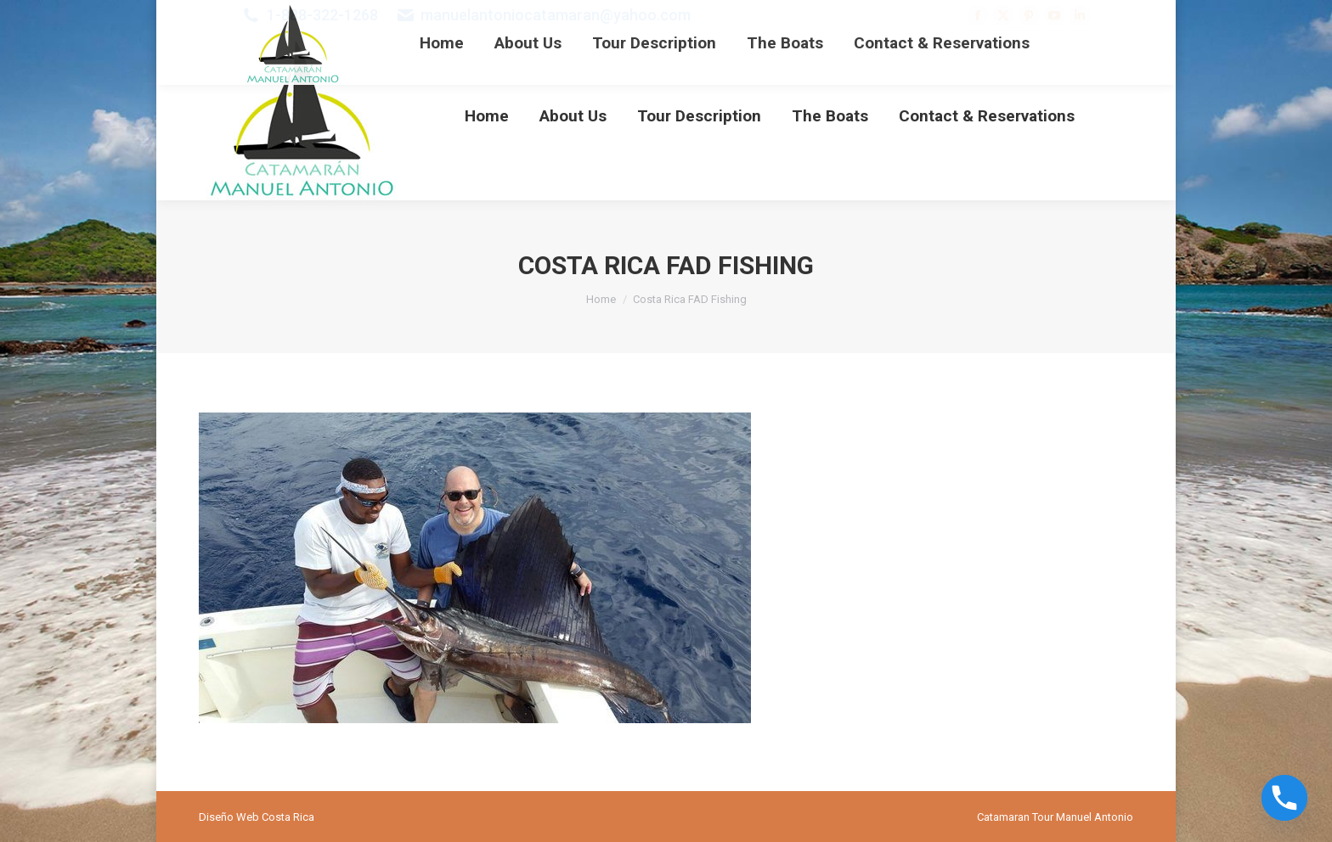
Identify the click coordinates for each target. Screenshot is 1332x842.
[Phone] (1284, 798)
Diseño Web (229, 817)
